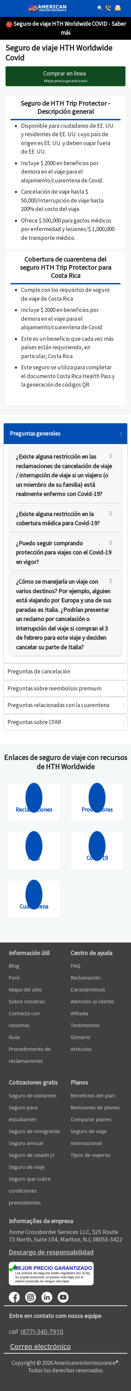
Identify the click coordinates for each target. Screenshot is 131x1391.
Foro (14, 977)
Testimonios (85, 1025)
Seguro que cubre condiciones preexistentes (30, 1190)
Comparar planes (91, 1119)
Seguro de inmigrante (34, 1131)
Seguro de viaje (27, 1166)
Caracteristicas (88, 989)
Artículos (81, 1048)
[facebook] (17, 1296)
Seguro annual (26, 1143)
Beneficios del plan (93, 1095)
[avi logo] (45, 8)
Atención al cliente (92, 1001)
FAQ (75, 965)
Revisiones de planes (95, 1107)
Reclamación (85, 977)
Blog (14, 965)
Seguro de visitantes (33, 1095)
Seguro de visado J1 (32, 1154)
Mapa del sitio (25, 989)
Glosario (80, 1037)
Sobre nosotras (27, 1001)
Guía (14, 1037)
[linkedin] (49, 1296)
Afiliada (79, 1013)
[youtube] (33, 1296)
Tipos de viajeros (90, 1154)
